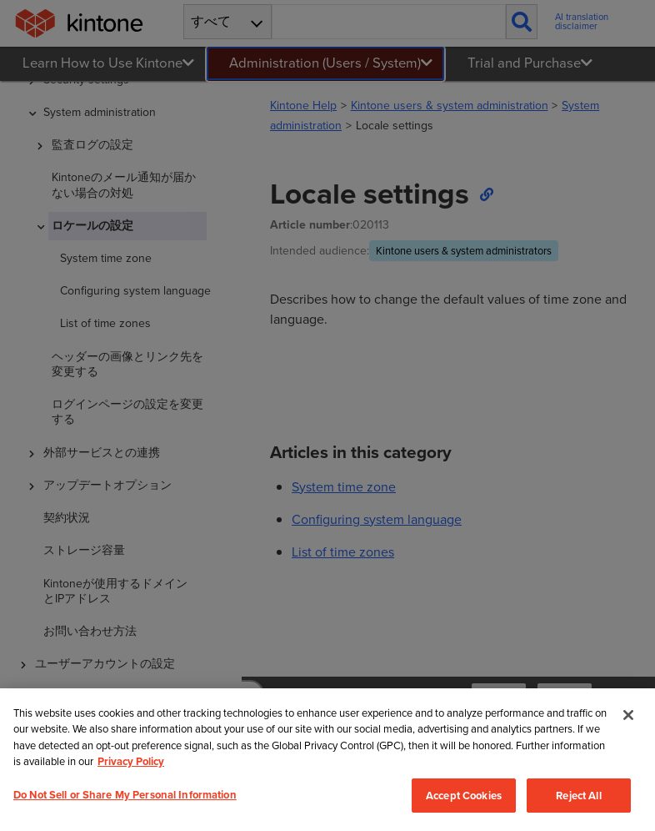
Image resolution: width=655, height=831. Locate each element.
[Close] (628, 715)
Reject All (578, 795)
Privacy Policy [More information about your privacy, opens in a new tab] (131, 761)
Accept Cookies (464, 795)
